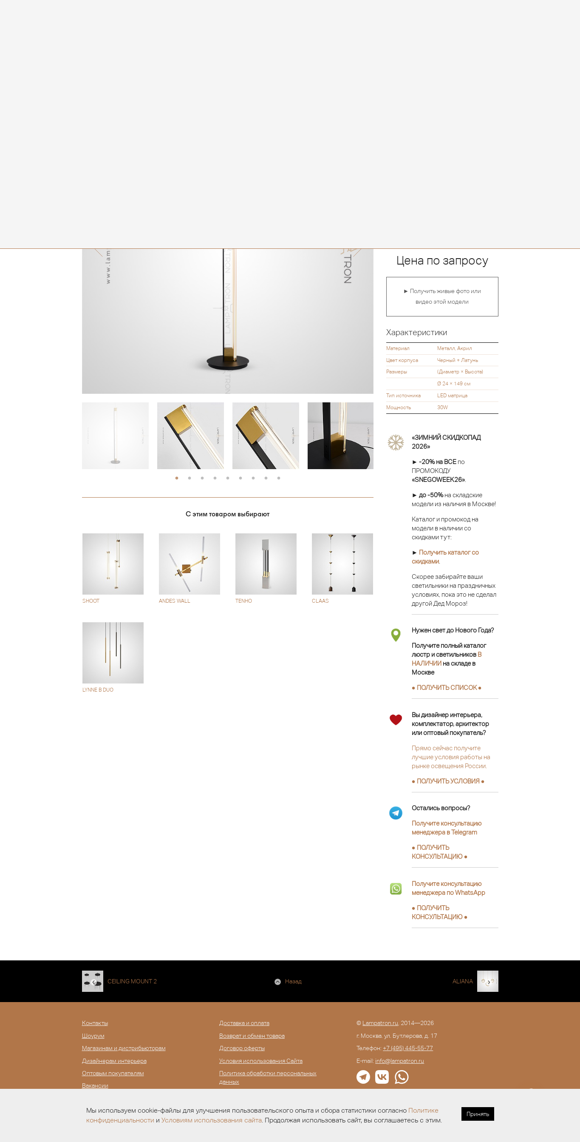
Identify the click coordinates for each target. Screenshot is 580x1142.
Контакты (95, 1023)
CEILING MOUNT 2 (132, 981)
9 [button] (278, 478)
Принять (478, 1114)
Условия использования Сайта (261, 1060)
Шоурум (93, 1035)
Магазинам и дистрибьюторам (124, 1048)
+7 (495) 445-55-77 (408, 1048)
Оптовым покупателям (113, 1073)
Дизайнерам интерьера (114, 1060)
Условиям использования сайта (211, 1120)
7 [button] (253, 478)
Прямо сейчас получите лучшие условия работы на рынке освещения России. (451, 756)
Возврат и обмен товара (252, 1035)
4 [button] (215, 478)
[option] (115, 435)
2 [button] (189, 478)
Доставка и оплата (244, 1023)
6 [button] (240, 478)
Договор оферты (242, 1048)
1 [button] (177, 478)
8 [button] (266, 478)
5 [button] (228, 478)
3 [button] (202, 478)
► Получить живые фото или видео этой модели (442, 296)
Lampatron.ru (380, 1023)
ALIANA (463, 981)
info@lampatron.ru (399, 1060)
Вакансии (95, 1085)
